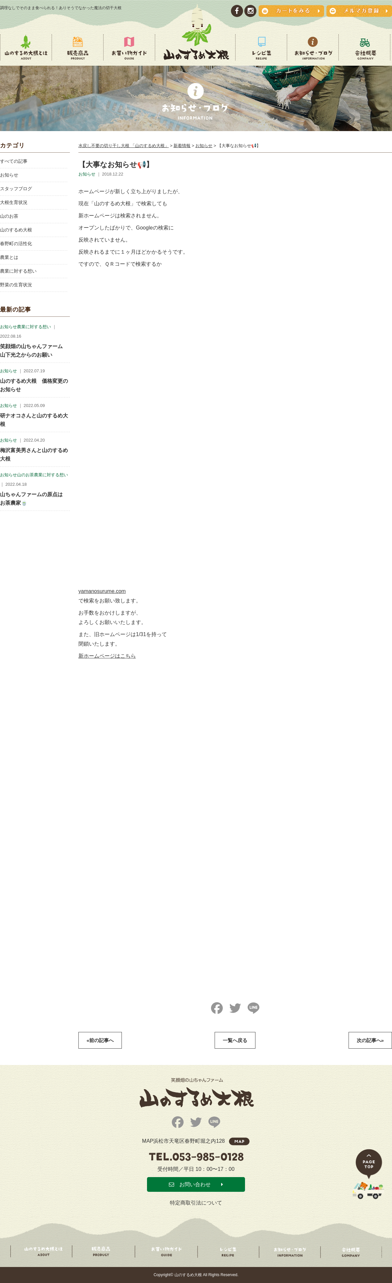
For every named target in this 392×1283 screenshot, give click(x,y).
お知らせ (9, 174)
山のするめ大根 (16, 229)
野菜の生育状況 (16, 284)
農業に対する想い (18, 271)
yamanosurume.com (102, 591)
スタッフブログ (16, 188)
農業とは (9, 257)
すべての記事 (13, 161)
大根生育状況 (13, 202)
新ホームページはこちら (107, 656)
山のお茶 (9, 216)
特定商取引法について (196, 1203)
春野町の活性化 (16, 243)
